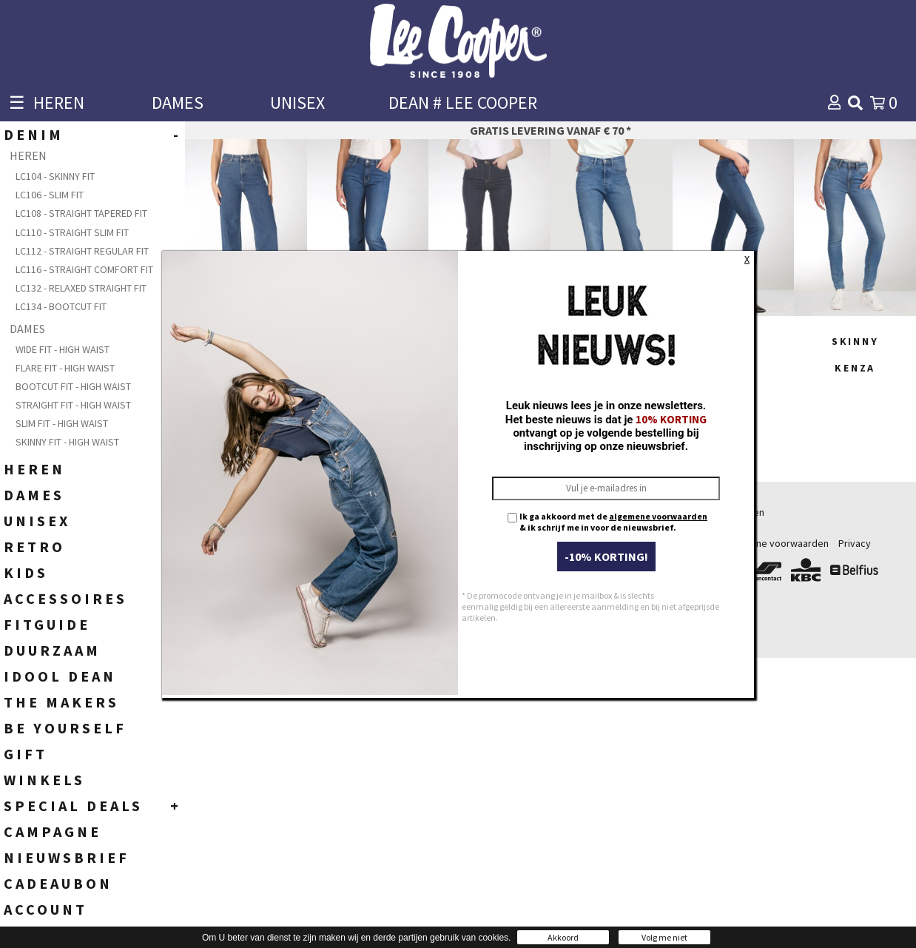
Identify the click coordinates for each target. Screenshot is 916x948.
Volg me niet (664, 937)
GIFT (25, 753)
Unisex (474, 558)
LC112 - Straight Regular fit (82, 251)
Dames (475, 527)
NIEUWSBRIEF (66, 857)
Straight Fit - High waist (73, 404)
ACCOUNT (45, 909)
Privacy (854, 543)
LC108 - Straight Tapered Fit (81, 213)
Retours (695, 543)
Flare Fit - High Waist (65, 367)
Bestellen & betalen (720, 512)
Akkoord (563, 937)
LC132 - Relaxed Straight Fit (81, 288)
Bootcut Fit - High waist (73, 386)
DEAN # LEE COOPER (462, 102)
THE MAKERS (61, 702)
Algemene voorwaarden (775, 543)
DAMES (177, 102)
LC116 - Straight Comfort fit (84, 269)
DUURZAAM (52, 650)
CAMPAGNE (52, 831)
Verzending (702, 527)
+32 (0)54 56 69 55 (363, 535)
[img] (855, 102)
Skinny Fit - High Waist (67, 441)
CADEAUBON (58, 883)
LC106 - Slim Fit (50, 194)
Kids (469, 543)
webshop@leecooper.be (343, 575)
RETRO (34, 546)
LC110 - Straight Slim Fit (72, 232)
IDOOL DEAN (60, 676)
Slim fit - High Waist (62, 423)
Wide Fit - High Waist (63, 349)
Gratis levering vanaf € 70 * (550, 130)
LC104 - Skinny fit (55, 176)
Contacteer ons (635, 623)
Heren (473, 512)
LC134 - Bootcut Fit (61, 306)
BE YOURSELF (65, 728)
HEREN (58, 102)
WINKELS (44, 779)
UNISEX (297, 102)
